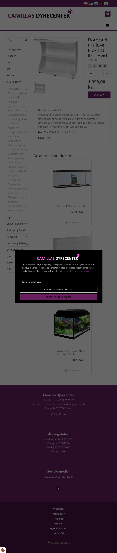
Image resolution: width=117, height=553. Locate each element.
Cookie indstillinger (31, 282)
